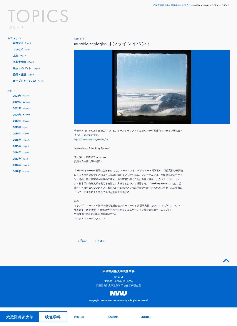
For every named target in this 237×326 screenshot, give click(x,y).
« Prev (82, 240)
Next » (99, 240)
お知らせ (79, 317)
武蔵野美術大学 (161, 5)
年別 (11, 91)
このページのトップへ (226, 259)
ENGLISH (146, 317)
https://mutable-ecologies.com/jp (91, 139)
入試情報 (112, 317)
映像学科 (53, 317)
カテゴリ (14, 38)
